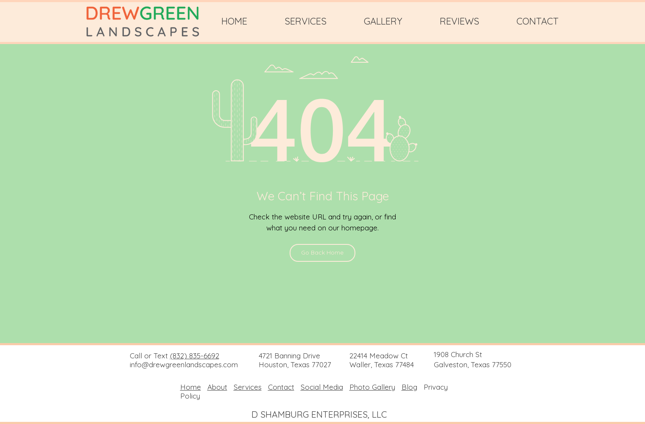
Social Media (322, 386)
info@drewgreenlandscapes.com (184, 364)
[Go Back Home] (322, 253)
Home (190, 386)
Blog (409, 386)
